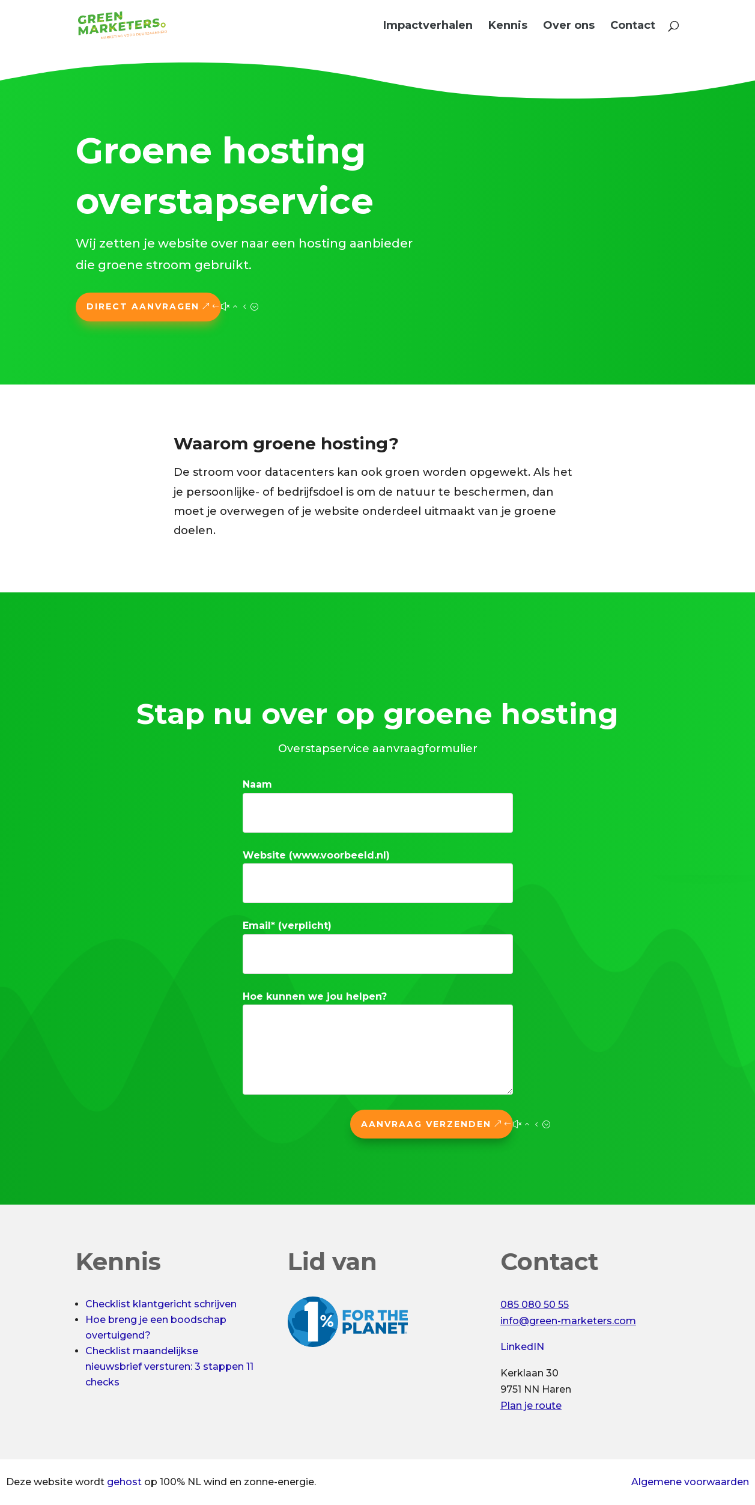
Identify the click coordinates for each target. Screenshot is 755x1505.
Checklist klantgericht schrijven (161, 1304)
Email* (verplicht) (287, 925)
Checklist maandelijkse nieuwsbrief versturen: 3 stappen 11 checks (169, 1366)
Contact (632, 26)
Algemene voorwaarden (690, 1482)
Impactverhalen (428, 26)
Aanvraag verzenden (426, 1124)
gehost (124, 1482)
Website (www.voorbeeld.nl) (316, 855)
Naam (257, 784)
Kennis (507, 26)
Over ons (569, 26)
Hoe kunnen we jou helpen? (315, 996)
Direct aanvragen (142, 306)
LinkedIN (522, 1346)
